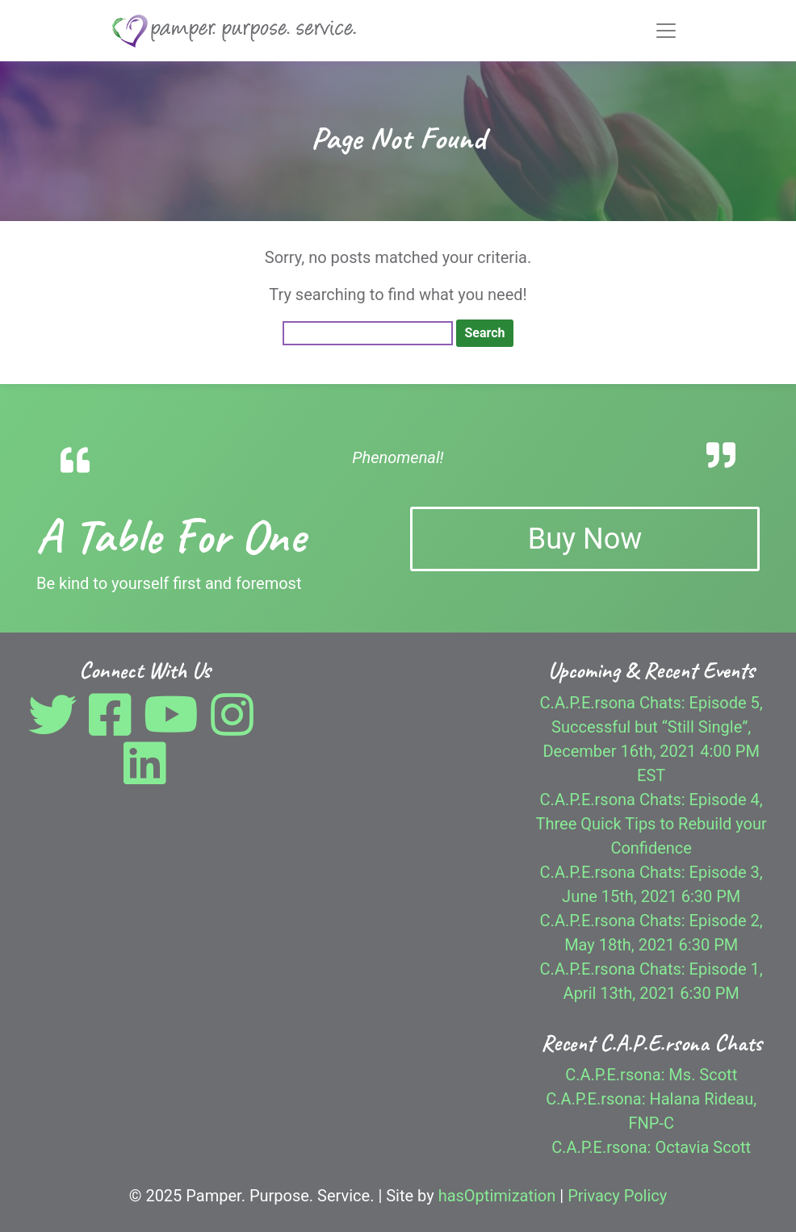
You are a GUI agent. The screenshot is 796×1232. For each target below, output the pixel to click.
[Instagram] (236, 727)
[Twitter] (56, 727)
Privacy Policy (617, 1195)
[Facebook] (114, 727)
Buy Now (585, 539)
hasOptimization (497, 1195)
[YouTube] (175, 727)
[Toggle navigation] (666, 31)
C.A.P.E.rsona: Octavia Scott (651, 1147)
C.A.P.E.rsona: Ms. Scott (651, 1074)
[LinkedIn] (145, 775)
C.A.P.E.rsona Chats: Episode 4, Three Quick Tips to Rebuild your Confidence (651, 824)
